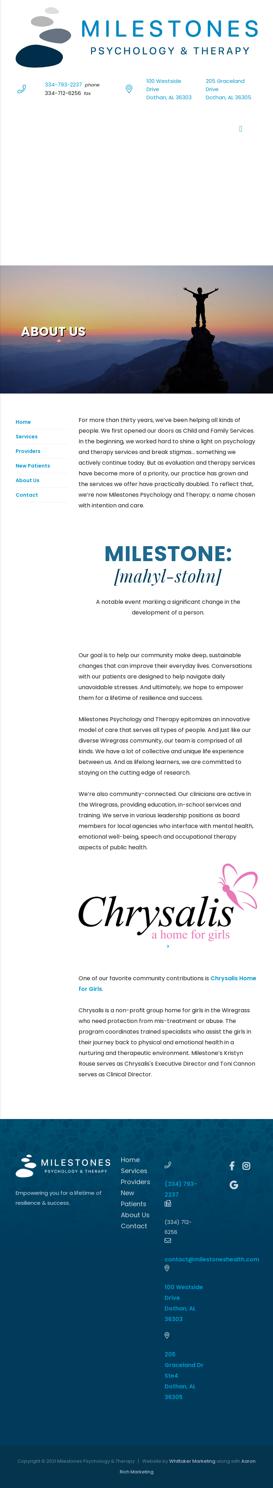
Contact (27, 494)
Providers (28, 451)
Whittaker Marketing (192, 1461)
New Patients (33, 465)
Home (23, 422)
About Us (27, 480)
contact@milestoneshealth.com (212, 1259)
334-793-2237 (63, 84)
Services (27, 436)
